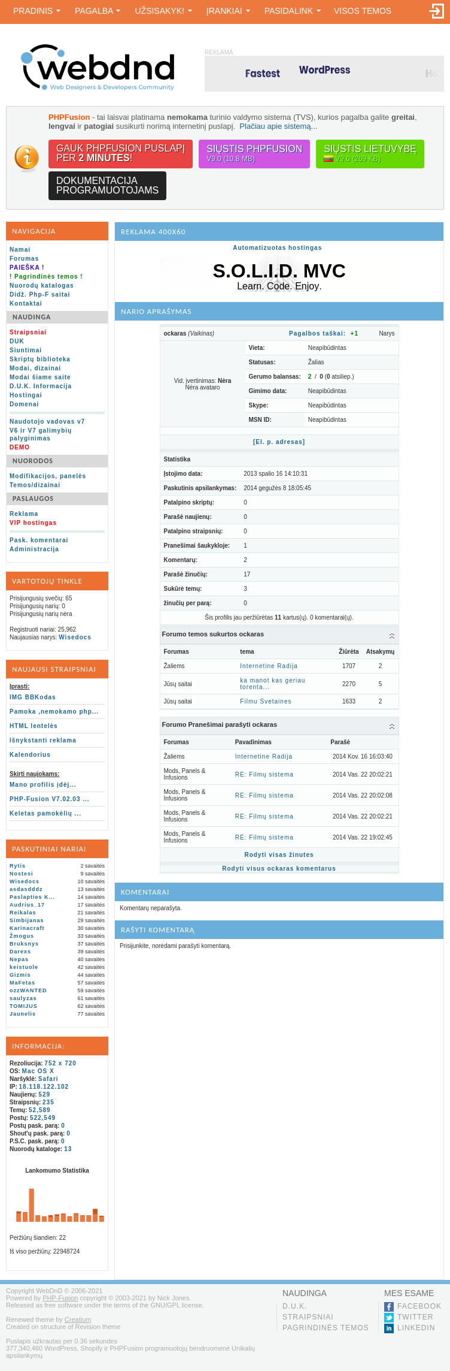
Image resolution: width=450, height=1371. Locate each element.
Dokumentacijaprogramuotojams (107, 185)
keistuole (24, 967)
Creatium (78, 1319)
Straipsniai (308, 1317)
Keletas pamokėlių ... (45, 813)
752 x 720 (60, 1063)
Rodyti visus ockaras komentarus (279, 868)
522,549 (43, 1118)
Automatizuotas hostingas (277, 247)
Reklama (24, 514)
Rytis (18, 866)
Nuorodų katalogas (42, 285)
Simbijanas (27, 920)
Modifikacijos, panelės (48, 476)
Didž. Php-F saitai (40, 294)
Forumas (24, 258)
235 (48, 1102)
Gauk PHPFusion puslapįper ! (120, 153)
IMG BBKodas (33, 697)
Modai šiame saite (40, 377)
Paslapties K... (32, 897)
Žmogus (22, 936)
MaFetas (22, 983)
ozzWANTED (28, 990)
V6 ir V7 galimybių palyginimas (41, 434)
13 (68, 1149)
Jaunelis (23, 1014)
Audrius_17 (27, 905)
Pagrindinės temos (325, 1328)
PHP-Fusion (60, 1297)
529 (44, 1094)
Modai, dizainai (35, 368)
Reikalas (23, 913)
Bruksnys (24, 944)
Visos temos (362, 11)
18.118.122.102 (44, 1086)
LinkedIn (416, 1328)
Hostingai (26, 395)
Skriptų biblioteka (40, 359)
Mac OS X (38, 1071)
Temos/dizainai (35, 485)
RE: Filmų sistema (264, 774)
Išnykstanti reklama (43, 740)
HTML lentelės (34, 726)
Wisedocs (75, 637)
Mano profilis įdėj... (43, 784)
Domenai (24, 404)
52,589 (40, 1110)
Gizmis (20, 975)
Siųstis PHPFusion (254, 154)
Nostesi (22, 874)
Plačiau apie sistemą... (278, 126)
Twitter (415, 1317)
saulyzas (23, 998)
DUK (17, 341)
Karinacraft (27, 928)
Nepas (19, 959)
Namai (20, 249)
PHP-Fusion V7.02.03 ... (50, 799)
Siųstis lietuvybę (370, 154)
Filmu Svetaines (265, 701)
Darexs (20, 952)
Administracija (34, 549)
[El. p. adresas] (279, 442)
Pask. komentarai (39, 540)
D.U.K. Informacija (41, 386)
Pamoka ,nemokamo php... (54, 711)
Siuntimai (26, 350)
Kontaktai (26, 303)
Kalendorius (30, 754)
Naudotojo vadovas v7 (47, 421)
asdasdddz (26, 889)
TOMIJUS (24, 1006)
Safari (48, 1079)
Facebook (419, 1306)
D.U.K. (294, 1306)
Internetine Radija (268, 666)
